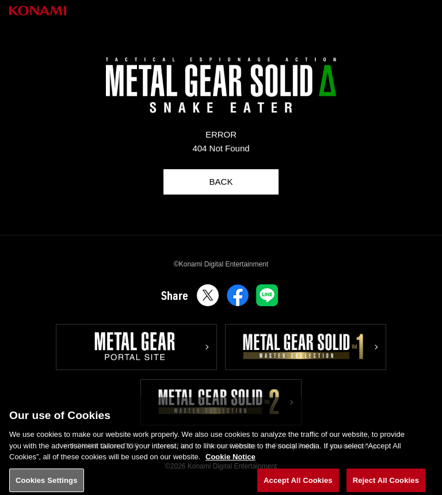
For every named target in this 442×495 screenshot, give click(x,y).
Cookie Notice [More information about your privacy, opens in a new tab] (230, 464)
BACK (221, 181)
